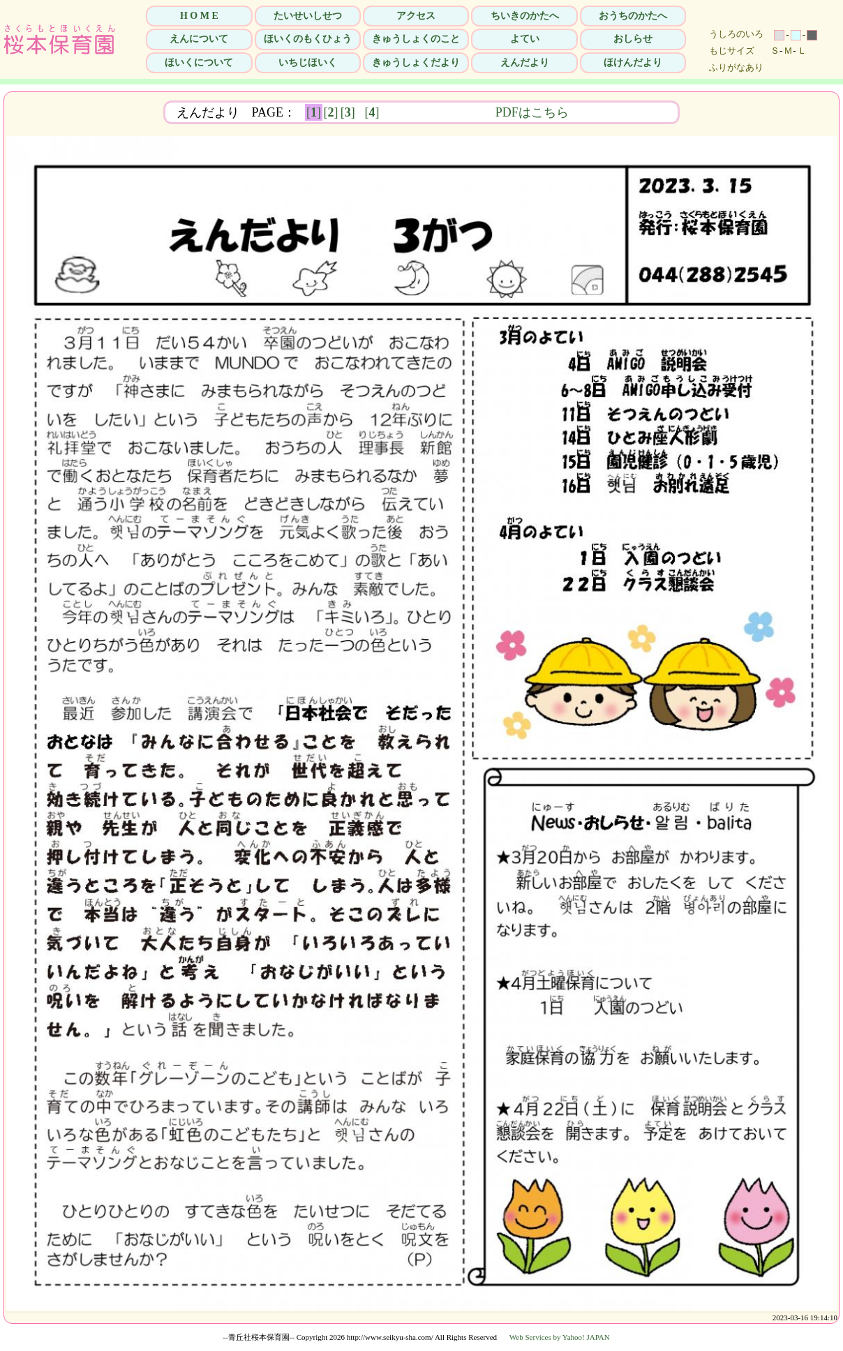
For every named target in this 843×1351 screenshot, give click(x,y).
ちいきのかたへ (525, 15)
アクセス (415, 15)
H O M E (199, 15)
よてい (524, 38)
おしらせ (632, 38)
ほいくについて (199, 62)
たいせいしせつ (308, 15)
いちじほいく (307, 62)
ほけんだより (633, 62)
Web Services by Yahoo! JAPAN (559, 1337)
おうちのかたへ (633, 15)
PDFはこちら (620, 112)
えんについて (199, 38)
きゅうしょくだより (416, 62)
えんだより (524, 62)
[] (313, 112)
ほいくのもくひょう (308, 38)
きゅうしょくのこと (416, 38)
